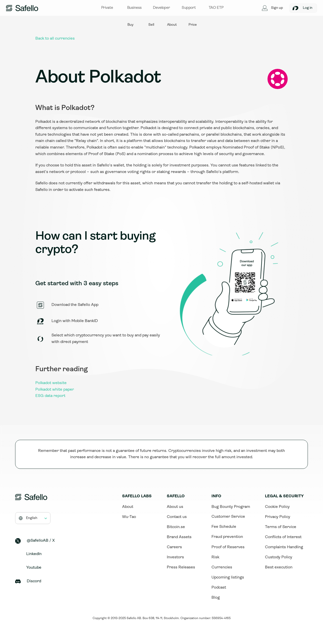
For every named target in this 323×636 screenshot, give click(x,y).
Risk (215, 557)
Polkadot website (51, 383)
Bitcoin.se (176, 527)
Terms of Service (280, 527)
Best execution (278, 567)
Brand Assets (179, 537)
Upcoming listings (227, 577)
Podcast (218, 588)
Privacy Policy (277, 517)
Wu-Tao (129, 517)
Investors (175, 557)
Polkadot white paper (54, 390)
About (127, 507)
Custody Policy (278, 557)
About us (175, 507)
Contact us (177, 517)
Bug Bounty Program (230, 507)
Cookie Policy (277, 507)
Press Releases (181, 567)
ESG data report (50, 396)
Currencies (221, 567)
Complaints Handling (284, 547)
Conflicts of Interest (283, 537)
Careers (174, 547)
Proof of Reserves (228, 547)
